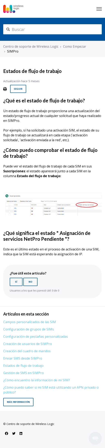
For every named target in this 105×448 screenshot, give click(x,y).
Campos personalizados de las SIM (29, 322)
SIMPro (12, 51)
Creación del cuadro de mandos (27, 351)
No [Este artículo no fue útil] (30, 281)
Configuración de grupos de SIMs (28, 329)
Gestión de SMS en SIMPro (23, 373)
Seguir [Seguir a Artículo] (18, 88)
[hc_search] (52, 29)
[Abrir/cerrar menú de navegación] (99, 8)
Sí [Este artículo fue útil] (16, 281)
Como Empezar (74, 46)
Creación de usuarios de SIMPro (27, 344)
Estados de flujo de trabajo (23, 365)
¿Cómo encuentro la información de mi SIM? (36, 380)
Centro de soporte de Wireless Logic (30, 46)
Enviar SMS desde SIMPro (22, 358)
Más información (18, 401)
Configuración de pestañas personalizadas (35, 336)
